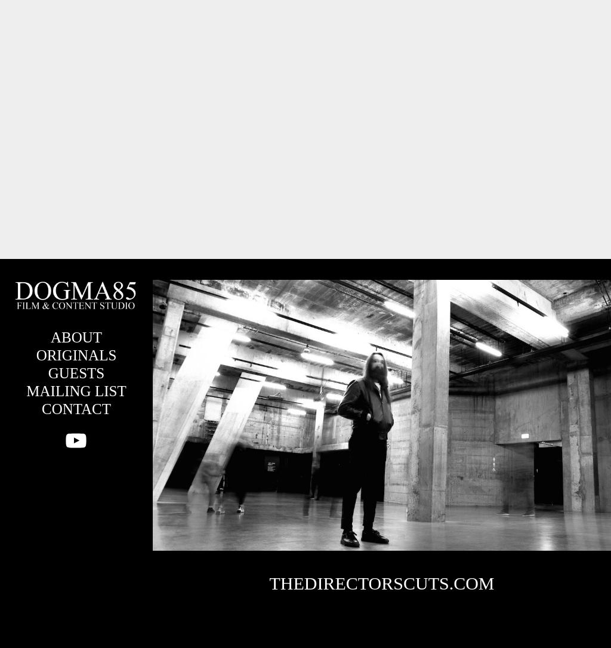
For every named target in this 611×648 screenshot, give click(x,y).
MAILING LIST (76, 391)
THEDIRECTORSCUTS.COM (382, 583)
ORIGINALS (76, 355)
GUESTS (76, 373)
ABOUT (76, 337)
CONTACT (76, 409)
